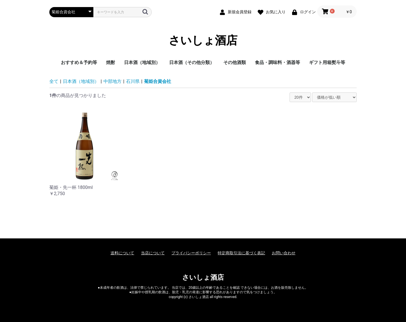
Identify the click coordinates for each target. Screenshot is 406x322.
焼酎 (110, 62)
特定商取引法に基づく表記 (241, 253)
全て (53, 81)
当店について (153, 253)
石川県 (133, 81)
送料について (122, 253)
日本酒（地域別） (142, 62)
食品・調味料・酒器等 (277, 62)
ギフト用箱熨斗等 (327, 62)
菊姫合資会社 (157, 81)
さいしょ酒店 (203, 40)
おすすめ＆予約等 (79, 62)
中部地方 (112, 81)
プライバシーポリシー (191, 253)
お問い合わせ (283, 253)
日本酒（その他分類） (191, 62)
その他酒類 (234, 62)
